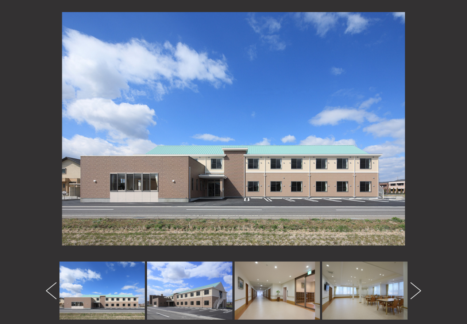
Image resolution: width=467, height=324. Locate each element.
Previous (52, 291)
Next (415, 291)
